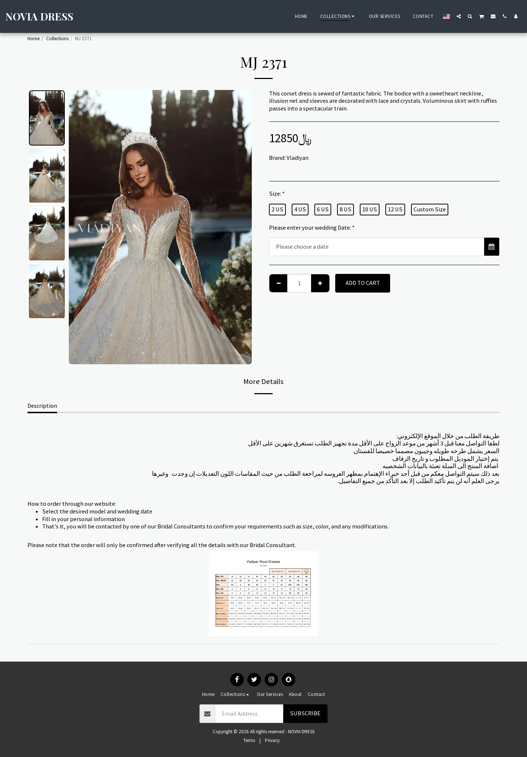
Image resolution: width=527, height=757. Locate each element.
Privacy (272, 740)
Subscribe (305, 713)
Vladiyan (298, 158)
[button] (458, 16)
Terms (249, 740)
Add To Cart (362, 283)
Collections (57, 38)
